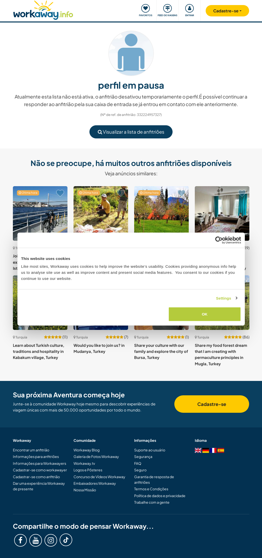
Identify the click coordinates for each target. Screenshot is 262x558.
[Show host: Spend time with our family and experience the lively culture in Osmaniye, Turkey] (222, 213)
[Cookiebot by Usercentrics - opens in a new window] (219, 240)
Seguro (140, 470)
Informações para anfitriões (36, 456)
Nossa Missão (85, 490)
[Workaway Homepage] (43, 9)
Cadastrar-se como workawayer (40, 470)
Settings (223, 298)
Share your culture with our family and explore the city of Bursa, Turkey (161, 351)
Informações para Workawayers (39, 463)
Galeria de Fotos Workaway (96, 456)
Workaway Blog (87, 450)
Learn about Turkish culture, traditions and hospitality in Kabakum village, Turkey (38, 351)
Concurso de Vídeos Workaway (99, 476)
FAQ (137, 463)
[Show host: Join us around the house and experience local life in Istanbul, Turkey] (40, 213)
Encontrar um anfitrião (31, 450)
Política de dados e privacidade (159, 495)
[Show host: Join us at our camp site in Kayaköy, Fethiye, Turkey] (161, 213)
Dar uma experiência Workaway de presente (39, 486)
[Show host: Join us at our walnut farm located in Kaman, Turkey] (101, 213)
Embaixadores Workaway (95, 483)
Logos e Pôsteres (88, 470)
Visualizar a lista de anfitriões (131, 132)
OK (205, 314)
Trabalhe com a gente (152, 502)
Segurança (143, 456)
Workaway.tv (84, 463)
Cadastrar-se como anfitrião (36, 476)
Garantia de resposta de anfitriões (154, 479)
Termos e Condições (151, 489)
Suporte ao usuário (149, 450)
